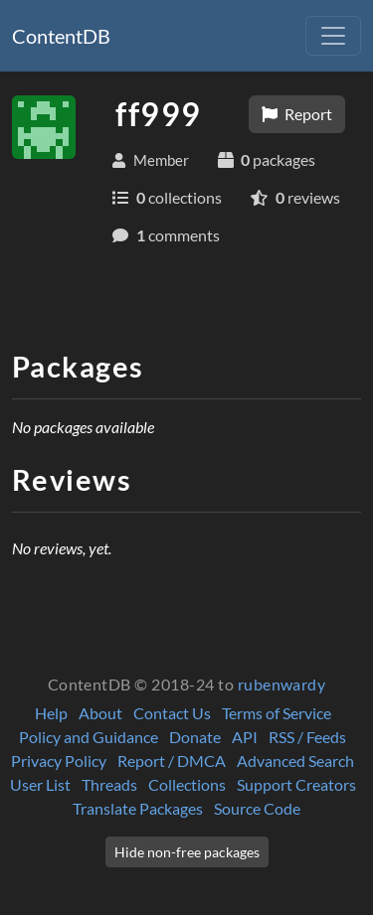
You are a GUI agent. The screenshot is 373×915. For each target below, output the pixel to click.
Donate (195, 736)
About (100, 712)
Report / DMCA (171, 760)
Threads (109, 784)
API (245, 736)
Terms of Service (276, 712)
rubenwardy (282, 684)
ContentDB (61, 36)
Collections (187, 784)
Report (297, 113)
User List (40, 784)
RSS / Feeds (307, 736)
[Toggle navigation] (333, 36)
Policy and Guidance (88, 736)
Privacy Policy (58, 760)
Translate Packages (138, 808)
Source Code (257, 808)
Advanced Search (295, 760)
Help (51, 712)
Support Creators (296, 784)
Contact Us (172, 712)
